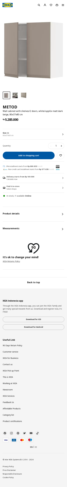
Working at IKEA (10, 383)
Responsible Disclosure (12, 474)
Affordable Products (12, 408)
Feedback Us (8, 402)
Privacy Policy (8, 466)
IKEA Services (9, 396)
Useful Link (9, 340)
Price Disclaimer (9, 470)
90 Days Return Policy (12, 345)
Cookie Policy (8, 477)
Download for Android (33, 327)
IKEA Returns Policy (11, 261)
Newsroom (8, 389)
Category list (8, 415)
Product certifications (12, 421)
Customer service (10, 351)
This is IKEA (8, 377)
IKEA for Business (10, 358)
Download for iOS (33, 319)
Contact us (8, 364)
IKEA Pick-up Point (11, 370)
